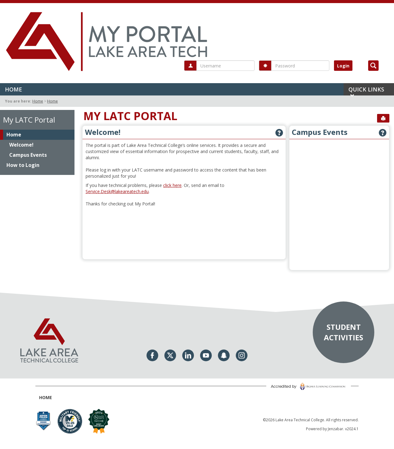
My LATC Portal (29, 120)
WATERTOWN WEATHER (184, 233)
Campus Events (28, 155)
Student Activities (343, 332)
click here (172, 185)
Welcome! (21, 144)
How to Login (22, 165)
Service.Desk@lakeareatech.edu (117, 191)
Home (13, 89)
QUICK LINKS (366, 90)
